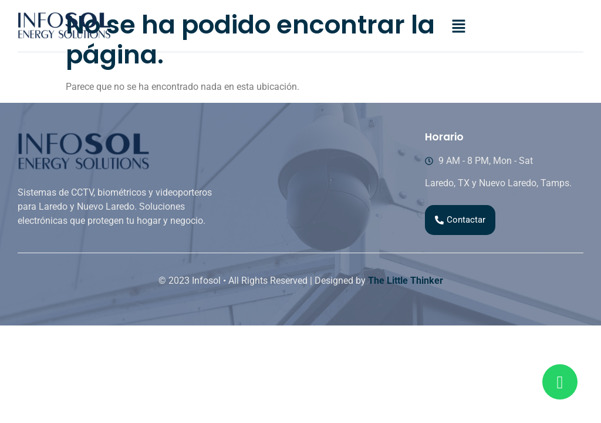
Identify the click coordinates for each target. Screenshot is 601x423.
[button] (458, 27)
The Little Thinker (405, 280)
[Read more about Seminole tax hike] (560, 382)
